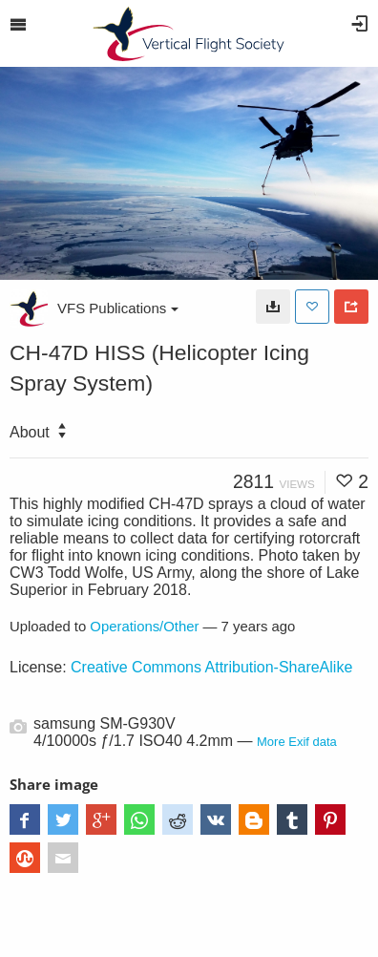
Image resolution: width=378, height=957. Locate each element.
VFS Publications (117, 308)
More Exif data (297, 741)
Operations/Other (144, 626)
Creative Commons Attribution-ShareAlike (211, 667)
